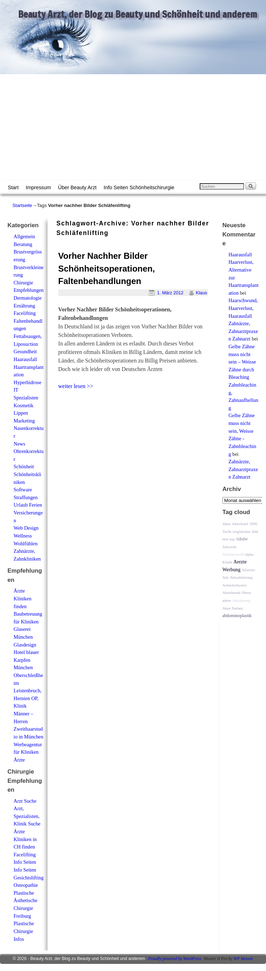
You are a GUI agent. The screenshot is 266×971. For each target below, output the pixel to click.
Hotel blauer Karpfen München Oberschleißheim (28, 667)
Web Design (25, 528)
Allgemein (24, 236)
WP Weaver (243, 958)
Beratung (22, 244)
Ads (225, 577)
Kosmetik (23, 405)
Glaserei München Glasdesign (24, 636)
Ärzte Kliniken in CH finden (25, 839)
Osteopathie (25, 885)
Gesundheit (25, 351)
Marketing (24, 421)
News (19, 444)
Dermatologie (27, 298)
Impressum (38, 187)
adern (226, 600)
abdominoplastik (237, 615)
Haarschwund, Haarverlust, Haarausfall (243, 308)
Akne (226, 524)
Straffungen (25, 497)
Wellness (22, 536)
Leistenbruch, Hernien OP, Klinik (27, 698)
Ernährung (24, 306)
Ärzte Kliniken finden (22, 598)
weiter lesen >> (75, 386)
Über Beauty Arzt (77, 187)
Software (22, 489)
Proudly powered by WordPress (174, 958)
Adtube (241, 539)
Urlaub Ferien (27, 505)
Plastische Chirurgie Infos (23, 931)
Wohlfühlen (25, 543)
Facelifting (24, 313)
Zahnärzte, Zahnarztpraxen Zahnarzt (243, 331)
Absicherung (241, 600)
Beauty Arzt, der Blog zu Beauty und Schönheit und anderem (137, 14)
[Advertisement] (133, 127)
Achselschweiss (234, 585)
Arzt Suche (24, 801)
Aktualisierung (241, 577)
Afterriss (248, 570)
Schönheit (23, 466)
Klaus (201, 292)
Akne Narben (232, 608)
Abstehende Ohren (236, 592)
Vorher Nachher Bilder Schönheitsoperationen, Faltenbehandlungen (106, 268)
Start (13, 187)
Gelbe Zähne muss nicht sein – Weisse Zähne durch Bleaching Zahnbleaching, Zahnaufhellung (243, 377)
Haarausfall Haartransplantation (28, 366)
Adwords (229, 547)
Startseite (22, 205)
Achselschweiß (233, 554)
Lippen (20, 413)
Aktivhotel (240, 524)
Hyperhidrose (27, 382)
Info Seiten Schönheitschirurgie (139, 187)
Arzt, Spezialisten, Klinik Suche (26, 816)
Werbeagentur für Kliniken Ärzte (27, 752)
